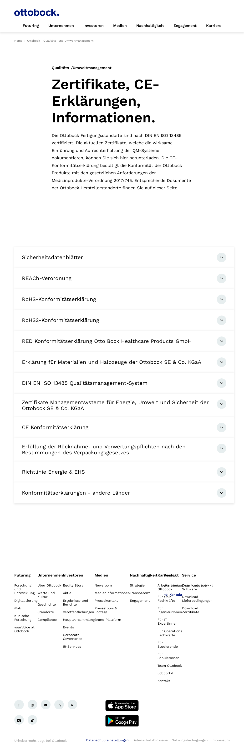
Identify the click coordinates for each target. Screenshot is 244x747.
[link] (31, 25)
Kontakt (171, 575)
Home (18, 40)
